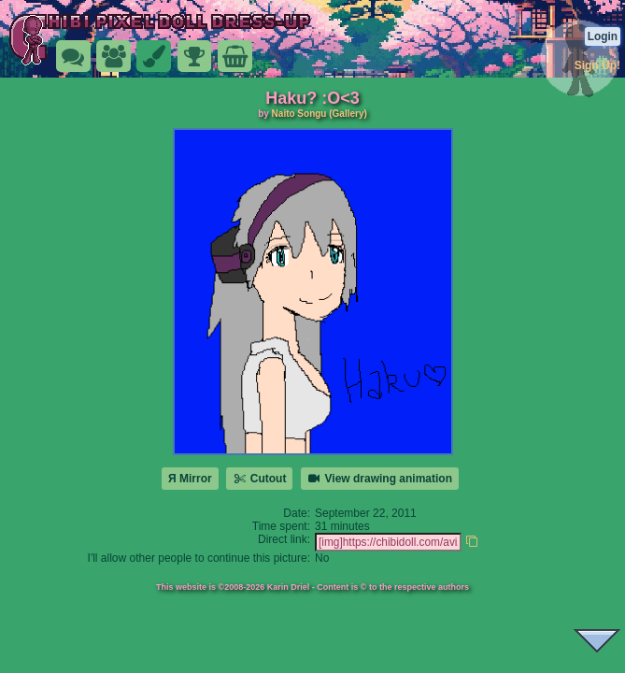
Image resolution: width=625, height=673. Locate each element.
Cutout (259, 478)
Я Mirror (190, 478)
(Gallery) (348, 113)
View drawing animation (379, 478)
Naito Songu (299, 113)
